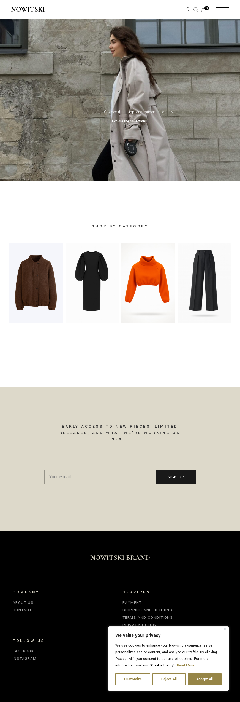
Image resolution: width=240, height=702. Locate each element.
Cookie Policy (162, 665)
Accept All (204, 679)
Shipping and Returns (147, 610)
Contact (22, 610)
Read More (185, 665)
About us (23, 602)
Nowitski (28, 9)
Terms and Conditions (147, 617)
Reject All (169, 679)
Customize (133, 679)
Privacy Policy (139, 625)
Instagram (25, 658)
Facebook (23, 651)
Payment (132, 602)
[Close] (225, 629)
